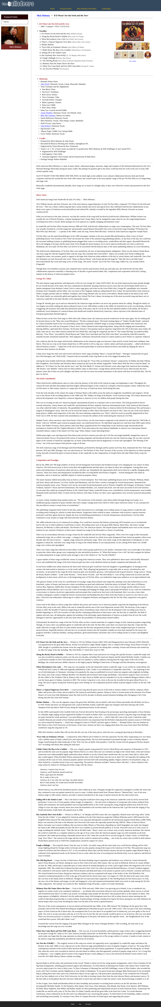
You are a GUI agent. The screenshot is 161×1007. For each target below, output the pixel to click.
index (72, 1004)
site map (88, 1004)
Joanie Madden (46, 113)
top (80, 1004)
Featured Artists (66, 9)
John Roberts (46, 126)
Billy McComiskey (48, 116)
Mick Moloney (43, 15)
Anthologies (106, 9)
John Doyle (45, 84)
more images (132, 61)
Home (52, 9)
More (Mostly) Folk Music (87, 9)
